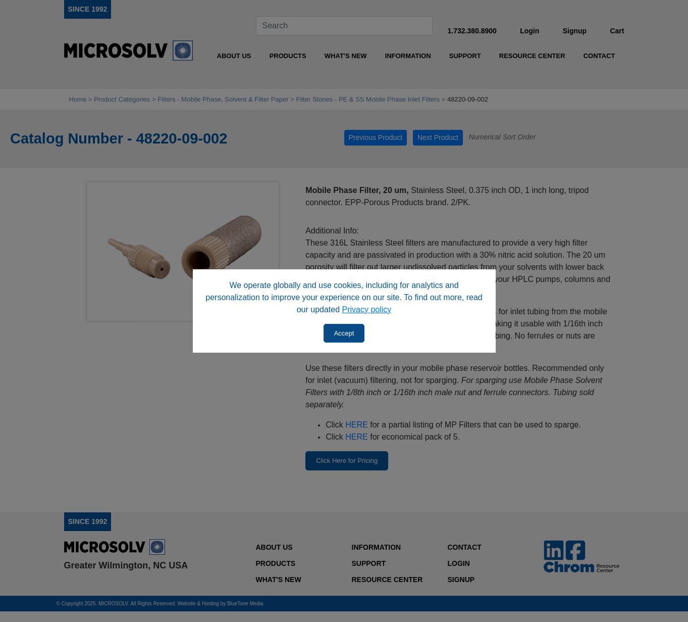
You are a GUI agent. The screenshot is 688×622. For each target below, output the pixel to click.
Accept (344, 333)
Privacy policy (367, 309)
